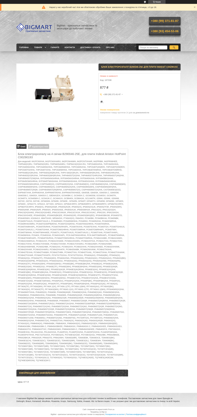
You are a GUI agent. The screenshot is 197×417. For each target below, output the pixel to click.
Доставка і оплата (90, 47)
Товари (38, 47)
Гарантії (55, 47)
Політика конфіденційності (136, 414)
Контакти (70, 47)
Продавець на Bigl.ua (98, 412)
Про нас (110, 47)
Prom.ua (111, 409)
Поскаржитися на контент (115, 414)
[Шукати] (174, 47)
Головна (24, 47)
